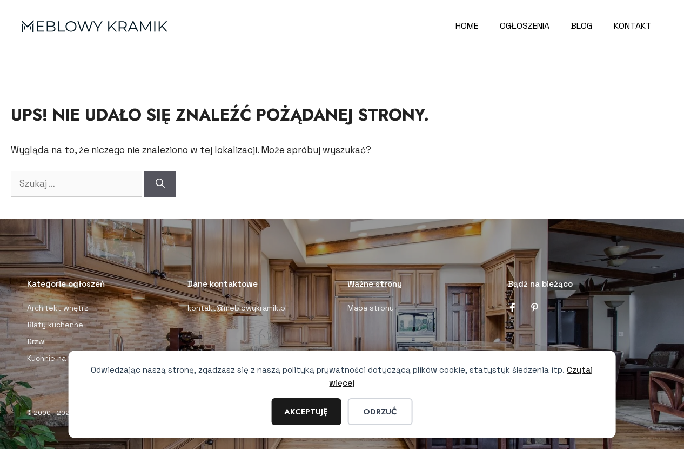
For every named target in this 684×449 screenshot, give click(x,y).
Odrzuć (380, 412)
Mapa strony (370, 308)
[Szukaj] (160, 184)
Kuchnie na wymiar (60, 358)
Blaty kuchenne (55, 324)
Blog (581, 25)
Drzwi (36, 341)
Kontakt (633, 25)
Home (466, 25)
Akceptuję (306, 412)
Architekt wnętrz (57, 308)
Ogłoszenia (524, 25)
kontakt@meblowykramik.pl (237, 308)
